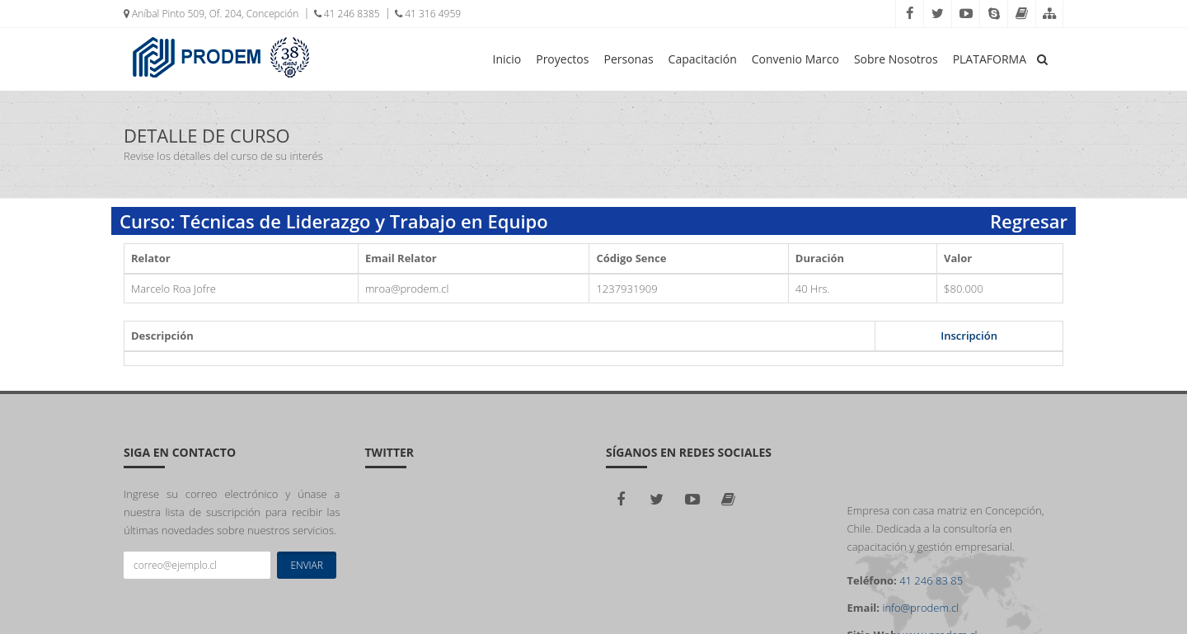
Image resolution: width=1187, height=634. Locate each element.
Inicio (507, 59)
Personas (628, 59)
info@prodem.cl (920, 607)
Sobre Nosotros (896, 59)
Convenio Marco (795, 59)
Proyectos (562, 59)
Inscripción (969, 335)
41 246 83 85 (931, 580)
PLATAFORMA (989, 59)
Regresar (1028, 220)
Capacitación (703, 59)
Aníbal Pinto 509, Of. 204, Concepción (211, 14)
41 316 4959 (428, 14)
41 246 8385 (347, 14)
